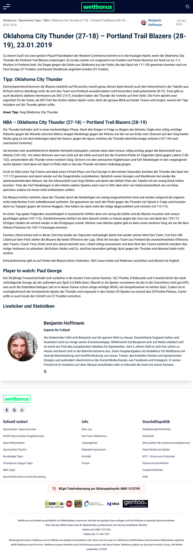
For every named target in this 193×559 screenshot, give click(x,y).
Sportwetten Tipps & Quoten (19, 429)
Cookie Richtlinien (152, 470)
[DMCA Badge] (54, 504)
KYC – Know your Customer (158, 456)
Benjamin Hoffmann (155, 22)
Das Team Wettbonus (94, 436)
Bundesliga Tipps (13, 456)
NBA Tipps (9, 470)
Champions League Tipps (18, 463)
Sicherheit (148, 436)
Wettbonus (9, 20)
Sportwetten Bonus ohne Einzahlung (24, 477)
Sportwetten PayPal (14, 450)
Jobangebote (89, 443)
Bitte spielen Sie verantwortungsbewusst (166, 443)
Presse (86, 463)
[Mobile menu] (6, 6)
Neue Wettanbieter (14, 443)
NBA (46, 20)
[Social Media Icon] (7, 410)
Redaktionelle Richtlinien (156, 429)
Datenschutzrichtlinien (155, 463)
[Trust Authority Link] (93, 504)
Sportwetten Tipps (30, 20)
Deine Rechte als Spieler (156, 450)
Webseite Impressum (94, 450)
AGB (145, 477)
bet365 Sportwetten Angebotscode (23, 436)
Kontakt (86, 456)
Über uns (87, 429)
